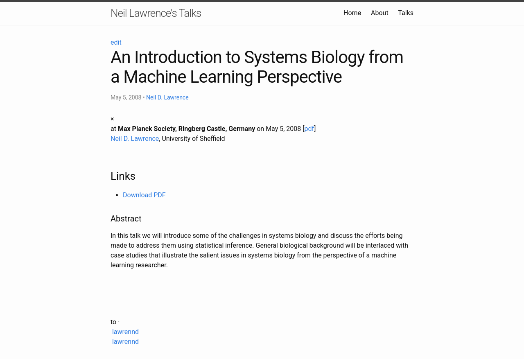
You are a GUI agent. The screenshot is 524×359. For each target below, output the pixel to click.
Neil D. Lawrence (167, 97)
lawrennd (125, 332)
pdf (309, 129)
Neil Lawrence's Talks (156, 13)
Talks (405, 13)
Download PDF (144, 195)
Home (352, 13)
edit (116, 42)
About (379, 13)
